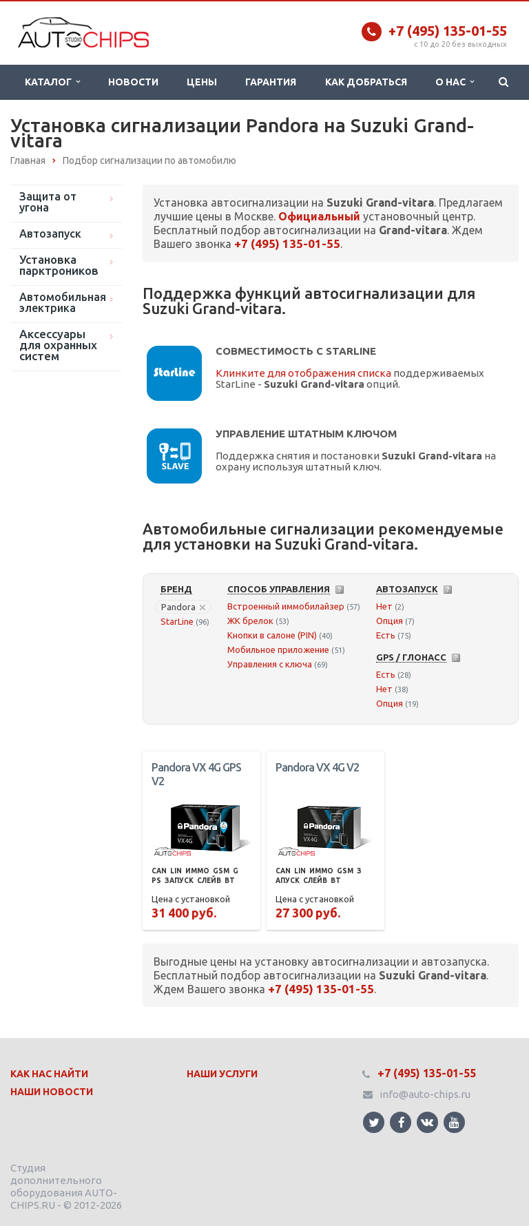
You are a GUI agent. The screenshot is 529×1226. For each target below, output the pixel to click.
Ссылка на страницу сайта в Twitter (374, 1122)
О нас (454, 81)
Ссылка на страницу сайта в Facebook (401, 1122)
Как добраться (366, 81)
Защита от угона (47, 202)
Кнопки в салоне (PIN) (272, 635)
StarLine (177, 621)
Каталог (52, 81)
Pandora (183, 607)
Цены (202, 81)
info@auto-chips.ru (425, 1094)
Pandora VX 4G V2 (317, 767)
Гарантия (270, 81)
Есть (385, 635)
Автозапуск (50, 233)
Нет (384, 606)
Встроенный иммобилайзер (285, 606)
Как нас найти (49, 1073)
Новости (133, 81)
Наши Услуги (222, 1073)
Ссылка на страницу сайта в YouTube (454, 1122)
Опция (389, 620)
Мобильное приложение (278, 649)
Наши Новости (51, 1091)
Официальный (319, 216)
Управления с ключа (269, 664)
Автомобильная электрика (62, 302)
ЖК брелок (250, 620)
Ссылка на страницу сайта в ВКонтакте (427, 1122)
